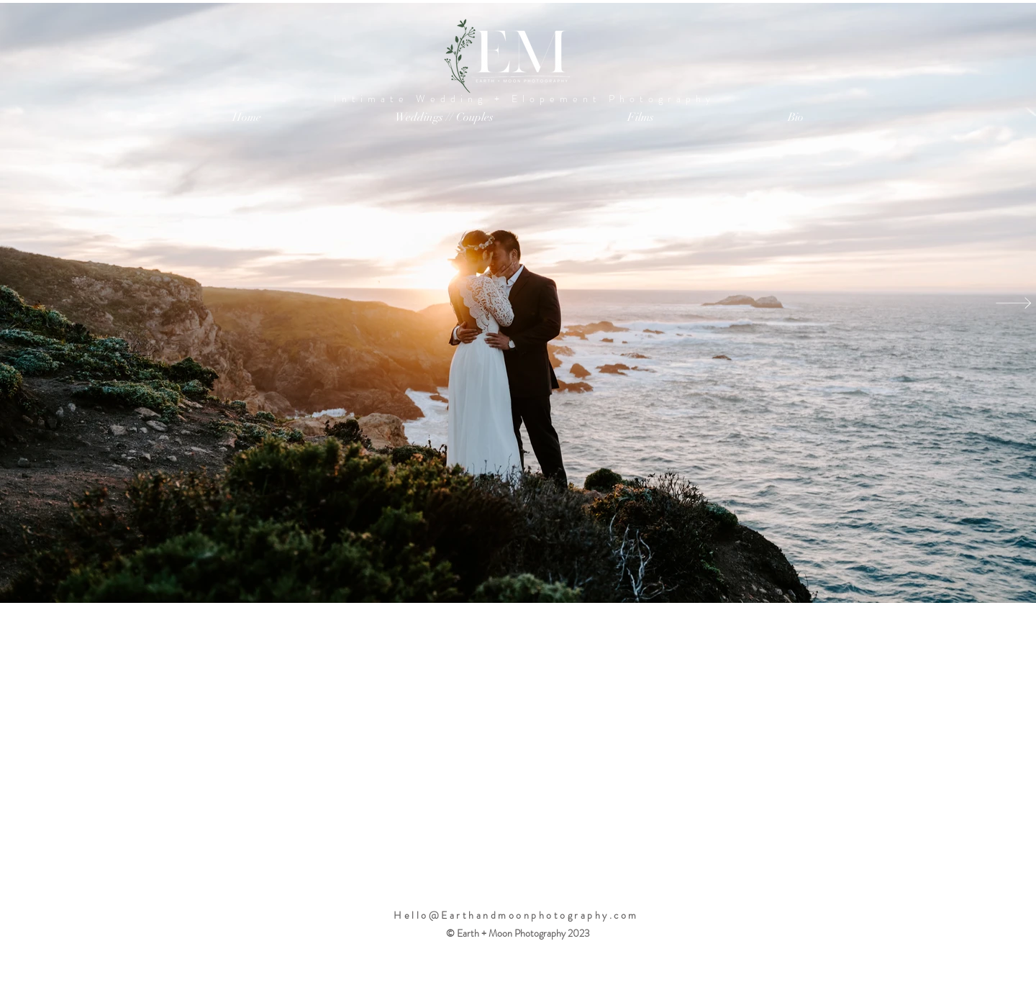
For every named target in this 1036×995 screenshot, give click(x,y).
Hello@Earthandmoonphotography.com (516, 915)
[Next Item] (1013, 302)
